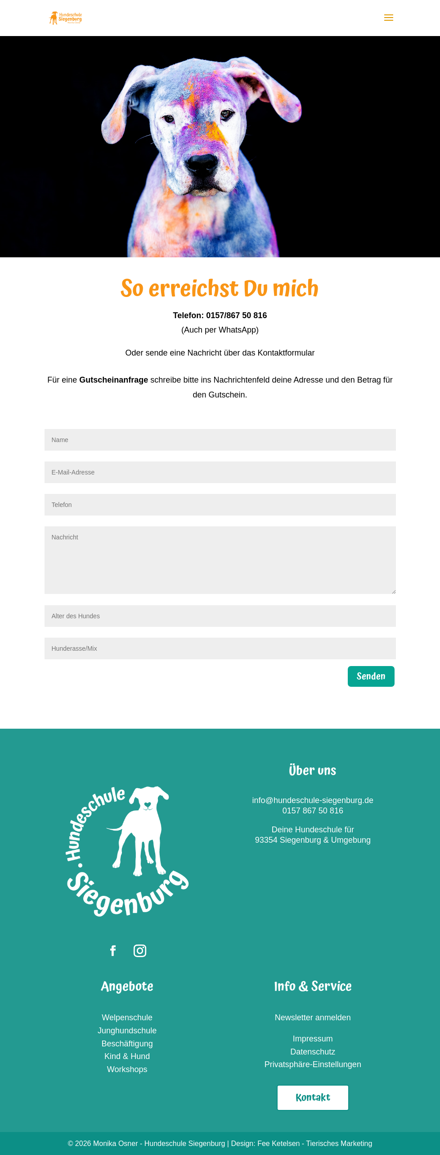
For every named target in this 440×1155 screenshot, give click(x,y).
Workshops (127, 1069)
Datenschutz (312, 1051)
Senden (371, 676)
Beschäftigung (127, 1043)
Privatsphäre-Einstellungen (313, 1064)
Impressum (313, 1038)
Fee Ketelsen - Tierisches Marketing (314, 1143)
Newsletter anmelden (313, 1017)
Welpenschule (127, 1017)
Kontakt (313, 1097)
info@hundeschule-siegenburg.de (312, 800)
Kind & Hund (127, 1056)
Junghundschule (127, 1030)
